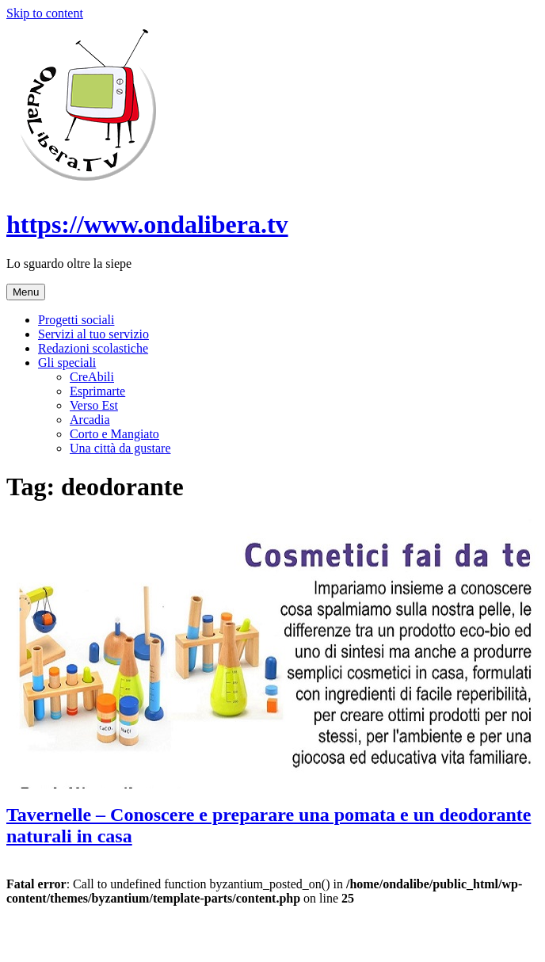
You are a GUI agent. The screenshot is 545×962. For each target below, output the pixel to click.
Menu (26, 292)
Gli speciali (67, 362)
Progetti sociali (76, 319)
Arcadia (90, 419)
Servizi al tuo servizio (93, 334)
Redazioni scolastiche (93, 348)
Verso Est (94, 405)
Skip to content (44, 13)
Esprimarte (97, 391)
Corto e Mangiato (114, 434)
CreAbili (92, 377)
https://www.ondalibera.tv (147, 224)
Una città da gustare (120, 448)
